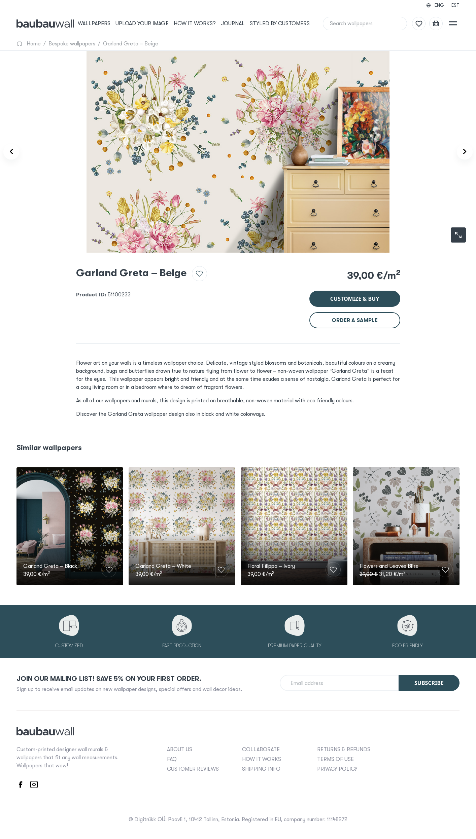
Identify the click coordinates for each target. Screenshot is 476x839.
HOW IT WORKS (261, 758)
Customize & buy (354, 294)
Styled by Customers (286, 23)
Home (28, 44)
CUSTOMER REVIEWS (193, 768)
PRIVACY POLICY (337, 768)
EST (455, 5)
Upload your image (151, 23)
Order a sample (355, 316)
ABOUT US (179, 748)
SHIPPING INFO (261, 768)
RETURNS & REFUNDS (343, 748)
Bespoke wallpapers (71, 44)
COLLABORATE (261, 748)
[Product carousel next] (460, 152)
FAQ (172, 758)
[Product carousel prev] (16, 152)
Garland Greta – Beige (130, 44)
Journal (239, 24)
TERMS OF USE (335, 758)
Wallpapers (103, 24)
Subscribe (429, 682)
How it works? (202, 23)
